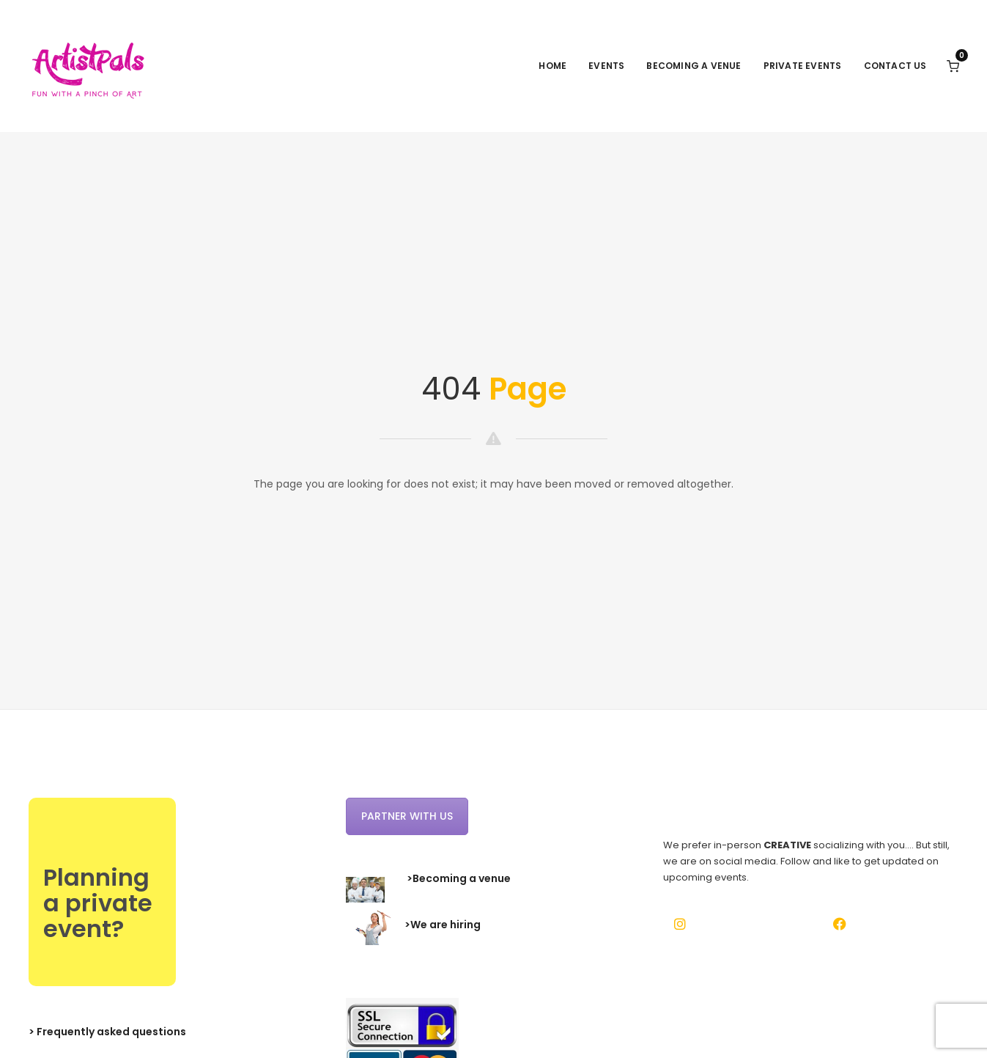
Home (552, 65)
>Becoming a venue (459, 878)
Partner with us (407, 816)
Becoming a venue (693, 65)
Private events (803, 65)
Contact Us (895, 65)
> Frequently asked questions (107, 1031)
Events (606, 65)
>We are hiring (442, 925)
